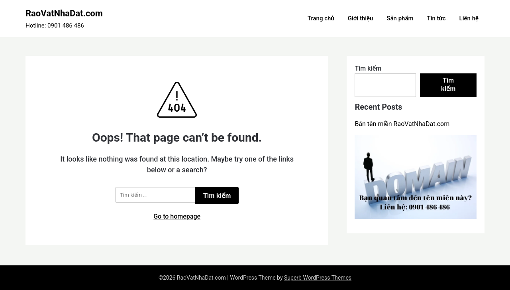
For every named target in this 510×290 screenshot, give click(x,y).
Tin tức (436, 18)
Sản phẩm (399, 18)
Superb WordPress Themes (317, 277)
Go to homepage (176, 216)
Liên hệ (469, 18)
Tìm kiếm (368, 68)
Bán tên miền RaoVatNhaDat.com (402, 124)
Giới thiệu (360, 18)
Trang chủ (321, 18)
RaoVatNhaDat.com (64, 13)
